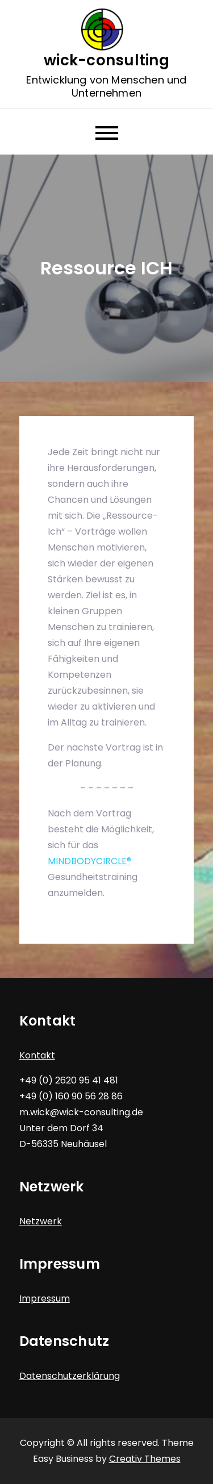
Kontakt (37, 1055)
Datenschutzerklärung (69, 1375)
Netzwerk (40, 1221)
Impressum (44, 1298)
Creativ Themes (145, 1458)
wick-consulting (106, 60)
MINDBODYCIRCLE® (89, 861)
